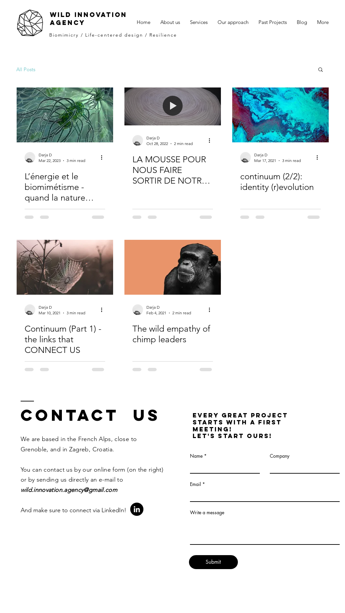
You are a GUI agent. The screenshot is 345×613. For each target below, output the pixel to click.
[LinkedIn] (136, 509)
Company (279, 456)
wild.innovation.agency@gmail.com (69, 490)
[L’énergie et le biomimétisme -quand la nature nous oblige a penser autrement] (65, 114)
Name (196, 456)
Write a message (207, 512)
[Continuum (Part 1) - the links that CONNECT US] (65, 267)
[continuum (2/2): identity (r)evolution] (280, 114)
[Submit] (213, 562)
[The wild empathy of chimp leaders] (172, 267)
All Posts (25, 69)
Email (195, 484)
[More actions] (104, 157)
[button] (320, 70)
